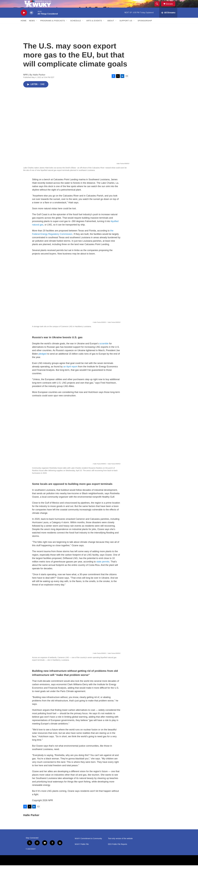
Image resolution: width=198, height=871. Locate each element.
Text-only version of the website (120, 844)
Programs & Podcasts (52, 26)
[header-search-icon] (158, 6)
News (32, 26)
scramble (103, 349)
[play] (24, 18)
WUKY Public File (82, 850)
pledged (43, 359)
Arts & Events (94, 26)
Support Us (126, 26)
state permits (102, 567)
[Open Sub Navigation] (37, 26)
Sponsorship (145, 26)
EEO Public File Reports (117, 850)
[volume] (31, 18)
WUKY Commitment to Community (88, 844)
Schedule (75, 26)
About (110, 26)
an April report (70, 372)
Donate (171, 6)
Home (24, 26)
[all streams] (168, 18)
